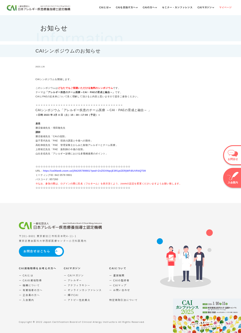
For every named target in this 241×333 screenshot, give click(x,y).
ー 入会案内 (26, 300)
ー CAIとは (26, 275)
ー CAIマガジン (74, 275)
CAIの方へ (150, 7)
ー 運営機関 (116, 275)
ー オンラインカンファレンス (83, 290)
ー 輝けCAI (71, 295)
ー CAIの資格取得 (30, 280)
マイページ (225, 7)
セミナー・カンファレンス (177, 7)
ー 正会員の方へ (29, 295)
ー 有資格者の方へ (31, 290)
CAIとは (105, 7)
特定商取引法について (123, 300)
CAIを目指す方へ (127, 7)
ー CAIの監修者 (119, 280)
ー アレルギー (73, 280)
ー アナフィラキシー (77, 285)
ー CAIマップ (118, 285)
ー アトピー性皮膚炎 (77, 300)
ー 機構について (29, 285)
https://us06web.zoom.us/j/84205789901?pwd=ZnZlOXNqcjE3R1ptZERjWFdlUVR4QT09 (94, 170)
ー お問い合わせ (119, 290)
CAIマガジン (205, 7)
